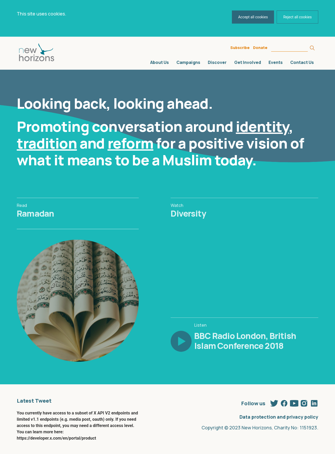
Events (276, 62)
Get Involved (247, 62)
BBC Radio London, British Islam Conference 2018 (245, 351)
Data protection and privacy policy (278, 417)
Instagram (304, 402)
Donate (260, 47)
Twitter (274, 402)
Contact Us (302, 62)
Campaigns (188, 62)
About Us (159, 62)
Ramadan (35, 223)
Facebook (284, 402)
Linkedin (314, 402)
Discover (217, 62)
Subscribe (240, 47)
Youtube (294, 402)
